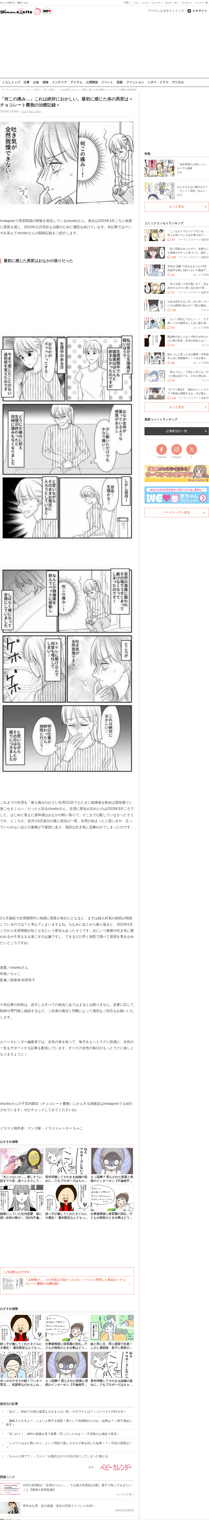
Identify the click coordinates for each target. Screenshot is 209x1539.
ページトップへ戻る (176, 512)
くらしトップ (11, 82)
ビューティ (157, 3)
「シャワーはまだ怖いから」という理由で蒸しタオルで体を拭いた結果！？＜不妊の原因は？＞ (69, 1444)
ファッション (135, 82)
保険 (45, 82)
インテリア (59, 82)
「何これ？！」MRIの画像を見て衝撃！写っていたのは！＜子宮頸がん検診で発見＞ (63, 1433)
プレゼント (186, 3)
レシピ (145, 3)
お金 (36, 82)
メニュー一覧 (201, 3)
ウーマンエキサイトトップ (166, 10)
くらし (136, 3)
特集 (147, 153)
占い (176, 3)
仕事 (27, 82)
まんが (168, 3)
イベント (107, 82)
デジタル (178, 82)
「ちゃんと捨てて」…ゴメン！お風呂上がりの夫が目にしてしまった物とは (57, 1456)
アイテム (76, 82)
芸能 (120, 82)
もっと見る (176, 206)
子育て (127, 3)
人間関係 (92, 82)
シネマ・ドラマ (157, 82)
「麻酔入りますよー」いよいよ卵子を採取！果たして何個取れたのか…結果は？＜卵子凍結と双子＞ (69, 1422)
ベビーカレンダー (31, 111)
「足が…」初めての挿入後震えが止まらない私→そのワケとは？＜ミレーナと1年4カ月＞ (66, 1411)
